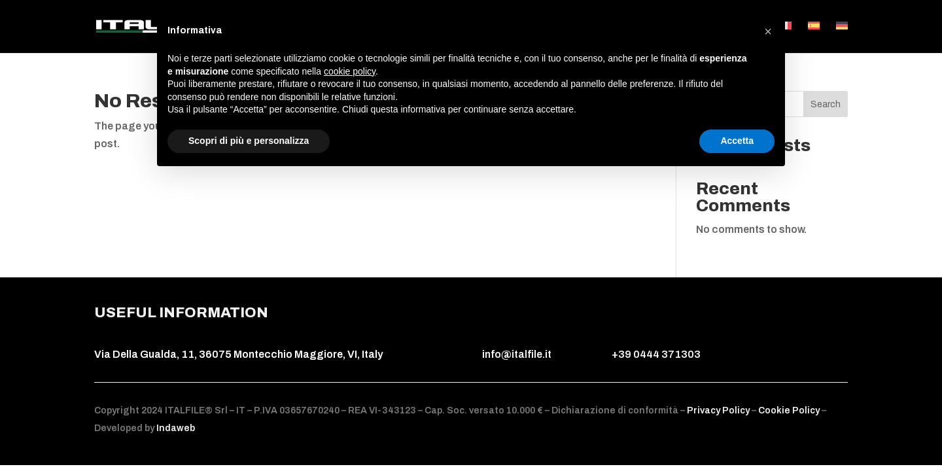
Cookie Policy (789, 410)
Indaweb (175, 428)
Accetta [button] (737, 140)
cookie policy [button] (349, 71)
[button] (768, 31)
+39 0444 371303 (656, 354)
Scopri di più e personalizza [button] (248, 140)
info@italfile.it (516, 354)
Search (826, 104)
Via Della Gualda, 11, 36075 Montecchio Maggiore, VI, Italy (238, 354)
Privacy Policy (719, 410)
